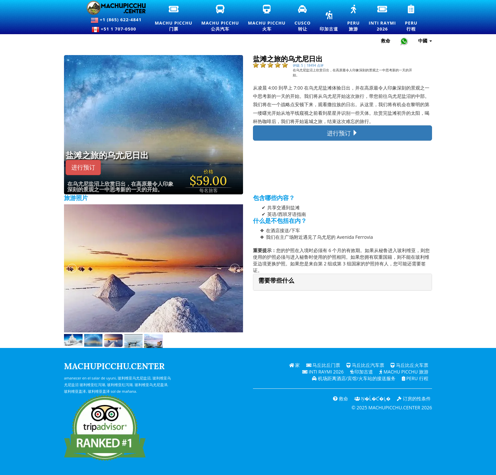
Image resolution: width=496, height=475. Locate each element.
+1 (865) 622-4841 (116, 20)
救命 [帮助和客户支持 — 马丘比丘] (385, 40)
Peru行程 (411, 18)
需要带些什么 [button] (276, 280)
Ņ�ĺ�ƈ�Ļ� (372, 398)
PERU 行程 (414, 378)
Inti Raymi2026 (383, 18)
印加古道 (329, 21)
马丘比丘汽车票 (365, 365)
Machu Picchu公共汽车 (220, 18)
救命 (339, 398)
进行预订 (83, 167)
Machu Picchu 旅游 (403, 372)
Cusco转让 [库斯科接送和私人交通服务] (302, 18)
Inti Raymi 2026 (321, 372)
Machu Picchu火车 (266, 18)
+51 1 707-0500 (116, 30)
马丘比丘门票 (323, 365)
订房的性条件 (414, 398)
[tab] (342, 282)
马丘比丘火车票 (409, 365)
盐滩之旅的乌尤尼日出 (107, 155)
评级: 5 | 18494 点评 (308, 65)
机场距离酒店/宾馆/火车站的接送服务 (353, 378)
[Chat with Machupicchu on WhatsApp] (404, 41)
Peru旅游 (353, 18)
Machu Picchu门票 (173, 18)
